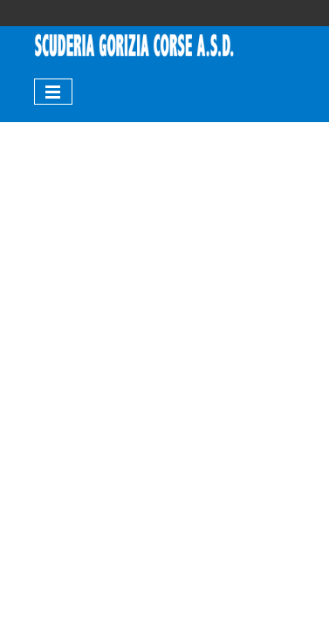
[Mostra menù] (53, 91)
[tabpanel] (134, 47)
